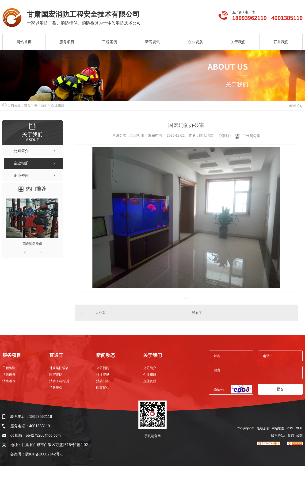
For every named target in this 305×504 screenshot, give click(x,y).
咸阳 (299, 436)
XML (299, 428)
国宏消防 (55, 374)
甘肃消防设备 (59, 368)
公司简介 (149, 368)
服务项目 (66, 42)
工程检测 (8, 368)
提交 (280, 389)
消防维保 (8, 381)
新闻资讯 (152, 42)
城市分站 (277, 436)
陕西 (291, 436)
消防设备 (8, 374)
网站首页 (23, 42)
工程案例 (109, 42)
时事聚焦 (102, 387)
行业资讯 (102, 374)
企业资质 (195, 42)
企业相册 (57, 105)
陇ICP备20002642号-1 (44, 454)
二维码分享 (251, 136)
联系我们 (281, 42)
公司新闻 (102, 368)
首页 (27, 105)
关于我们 (238, 42)
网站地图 (278, 428)
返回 (295, 105)
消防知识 (102, 381)
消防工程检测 (59, 381)
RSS (290, 428)
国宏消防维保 (32, 244)
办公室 (100, 313)
